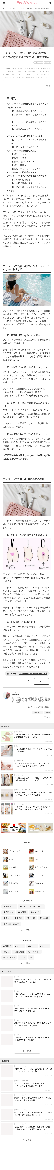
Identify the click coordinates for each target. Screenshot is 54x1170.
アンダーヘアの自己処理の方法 (22, 151)
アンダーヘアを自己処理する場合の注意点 (27, 176)
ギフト (23, 957)
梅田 (7, 918)
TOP (2, 8)
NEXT (41, 681)
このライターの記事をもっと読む (38, 707)
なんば (36, 912)
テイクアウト (34, 952)
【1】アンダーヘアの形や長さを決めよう (29, 142)
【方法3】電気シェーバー (22, 161)
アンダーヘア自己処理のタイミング (24, 172)
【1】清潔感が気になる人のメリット (27, 111)
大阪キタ (9, 912)
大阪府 (23, 912)
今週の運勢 (19, 952)
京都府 (19, 918)
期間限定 (8, 946)
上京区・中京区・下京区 (32, 906)
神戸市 (32, 918)
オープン (45, 946)
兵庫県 (45, 918)
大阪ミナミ (10, 906)
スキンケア (38, 712)
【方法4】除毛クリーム (21, 165)
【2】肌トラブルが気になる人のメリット (29, 116)
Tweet (47, 86)
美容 (48, 712)
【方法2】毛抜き (18, 158)
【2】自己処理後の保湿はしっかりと (27, 183)
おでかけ (32, 946)
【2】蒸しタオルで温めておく (24, 147)
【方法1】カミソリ (19, 154)
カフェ (7, 952)
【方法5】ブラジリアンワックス (25, 169)
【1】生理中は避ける (20, 179)
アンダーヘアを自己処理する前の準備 (25, 136)
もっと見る (25, 930)
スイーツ (20, 946)
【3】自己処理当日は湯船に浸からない (29, 187)
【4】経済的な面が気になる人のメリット (29, 131)
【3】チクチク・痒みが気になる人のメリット (29, 123)
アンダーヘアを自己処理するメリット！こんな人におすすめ (28, 105)
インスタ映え (9, 957)
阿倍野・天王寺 (12, 924)
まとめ (11, 190)
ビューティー (11, 8)
